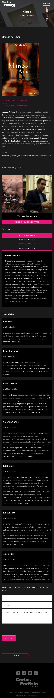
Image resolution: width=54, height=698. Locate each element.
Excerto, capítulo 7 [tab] (27, 244)
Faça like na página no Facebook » (15, 106)
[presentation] (17, 630)
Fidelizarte (34, 696)
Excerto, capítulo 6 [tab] (27, 248)
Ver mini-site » (7, 103)
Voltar (15, 655)
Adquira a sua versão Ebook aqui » (15, 100)
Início (22, 16)
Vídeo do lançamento (27, 216)
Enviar (8, 638)
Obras (31, 16)
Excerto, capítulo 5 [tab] (27, 240)
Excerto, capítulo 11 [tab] (27, 235)
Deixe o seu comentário (27, 222)
